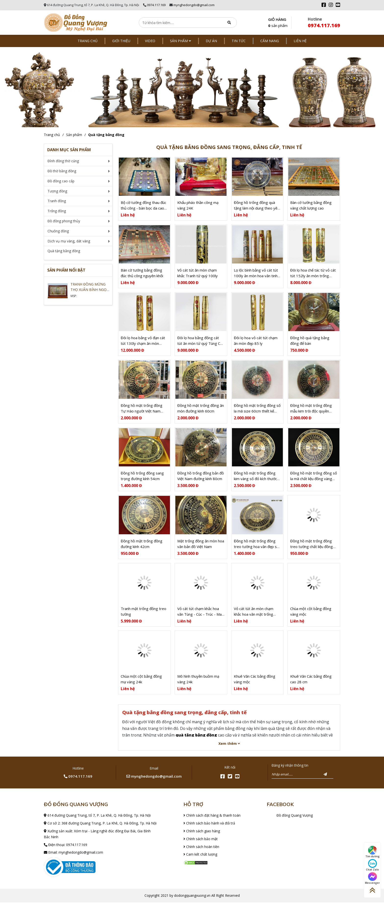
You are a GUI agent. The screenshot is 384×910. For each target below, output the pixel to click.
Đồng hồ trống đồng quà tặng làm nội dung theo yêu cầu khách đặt (256, 206)
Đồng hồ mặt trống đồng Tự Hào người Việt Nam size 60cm (141, 412)
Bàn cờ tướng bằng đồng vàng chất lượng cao (311, 206)
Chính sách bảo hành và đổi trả (209, 830)
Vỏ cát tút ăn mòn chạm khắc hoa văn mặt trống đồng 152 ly (253, 618)
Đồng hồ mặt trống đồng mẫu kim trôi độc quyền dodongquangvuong (311, 412)
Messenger (372, 878)
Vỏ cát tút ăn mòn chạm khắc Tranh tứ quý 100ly (197, 275)
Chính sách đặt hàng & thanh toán (211, 823)
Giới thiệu (121, 40)
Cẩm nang (269, 40)
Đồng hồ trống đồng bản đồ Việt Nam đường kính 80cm (200, 480)
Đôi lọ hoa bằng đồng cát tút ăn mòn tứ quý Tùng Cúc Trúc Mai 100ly (200, 343)
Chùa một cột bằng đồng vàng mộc (310, 618)
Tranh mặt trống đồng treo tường (143, 618)
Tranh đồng (57, 201)
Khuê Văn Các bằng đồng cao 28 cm (311, 686)
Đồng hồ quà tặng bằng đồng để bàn (309, 343)
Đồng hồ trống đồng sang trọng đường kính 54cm (142, 480)
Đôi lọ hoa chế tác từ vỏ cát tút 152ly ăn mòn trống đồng (313, 275)
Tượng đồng (57, 191)
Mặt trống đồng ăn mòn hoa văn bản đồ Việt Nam (200, 549)
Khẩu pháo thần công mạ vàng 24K (197, 206)
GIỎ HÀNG (278, 23)
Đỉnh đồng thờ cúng (63, 161)
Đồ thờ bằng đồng (62, 171)
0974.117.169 (156, 5)
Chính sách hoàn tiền (201, 854)
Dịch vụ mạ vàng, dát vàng (69, 241)
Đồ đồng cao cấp (61, 181)
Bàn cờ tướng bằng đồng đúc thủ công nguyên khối (142, 275)
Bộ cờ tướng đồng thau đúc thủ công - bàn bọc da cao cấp (143, 206)
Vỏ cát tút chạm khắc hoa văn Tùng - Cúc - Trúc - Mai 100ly (199, 618)
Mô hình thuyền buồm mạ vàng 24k (198, 686)
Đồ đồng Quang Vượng (294, 823)
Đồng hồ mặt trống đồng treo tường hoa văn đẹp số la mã (256, 549)
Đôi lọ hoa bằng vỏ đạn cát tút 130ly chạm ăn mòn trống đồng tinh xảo (143, 343)
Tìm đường (372, 852)
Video (150, 40)
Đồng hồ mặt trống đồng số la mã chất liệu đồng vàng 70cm (313, 480)
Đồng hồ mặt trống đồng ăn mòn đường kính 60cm (200, 412)
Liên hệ (300, 40)
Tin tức (239, 40)
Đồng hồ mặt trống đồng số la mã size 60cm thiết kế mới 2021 (257, 412)
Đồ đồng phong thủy (64, 221)
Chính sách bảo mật (200, 846)
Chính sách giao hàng (201, 838)
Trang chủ (87, 40)
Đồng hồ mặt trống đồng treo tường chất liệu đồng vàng (311, 549)
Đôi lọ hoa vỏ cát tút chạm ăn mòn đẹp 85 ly (255, 343)
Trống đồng (57, 211)
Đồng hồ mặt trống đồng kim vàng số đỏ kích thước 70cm (255, 480)
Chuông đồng (58, 231)
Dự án (211, 40)
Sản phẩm (180, 40)
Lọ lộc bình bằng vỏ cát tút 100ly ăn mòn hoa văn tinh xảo (256, 275)
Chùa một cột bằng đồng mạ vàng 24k (141, 686)
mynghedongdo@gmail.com (194, 5)
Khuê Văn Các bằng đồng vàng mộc (254, 686)
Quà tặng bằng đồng (106, 134)
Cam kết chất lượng (200, 862)
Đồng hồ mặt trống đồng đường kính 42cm (141, 549)
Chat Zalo (372, 865)
